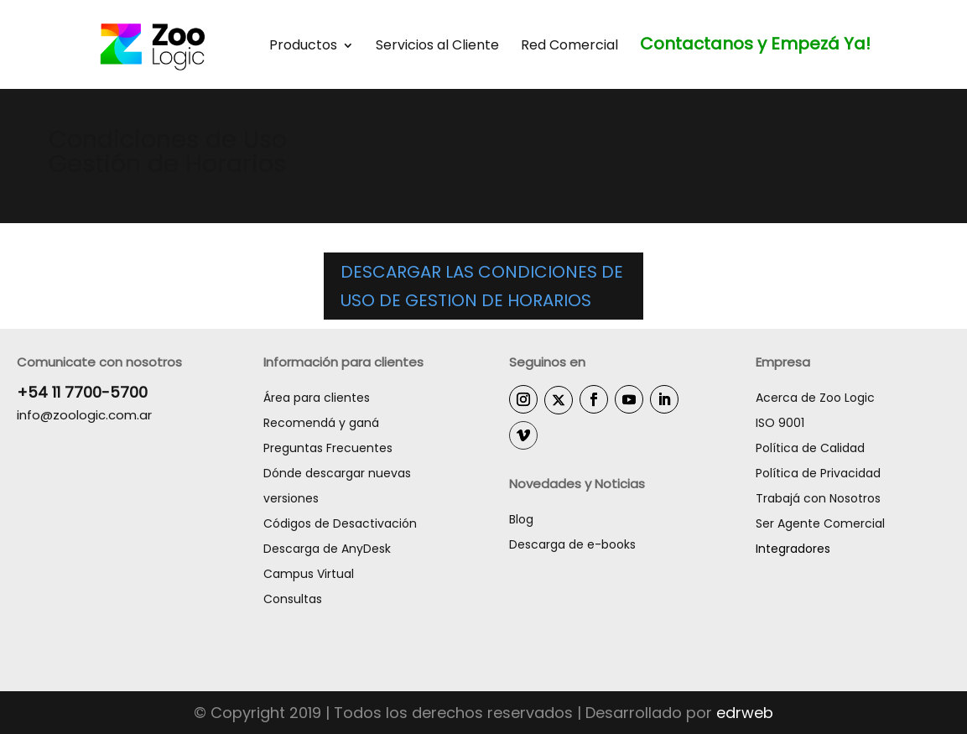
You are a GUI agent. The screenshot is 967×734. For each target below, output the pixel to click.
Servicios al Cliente (437, 47)
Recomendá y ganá (321, 422)
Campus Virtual (308, 573)
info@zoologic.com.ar (84, 415)
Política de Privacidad (818, 473)
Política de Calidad (810, 448)
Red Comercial (569, 47)
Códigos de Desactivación (340, 523)
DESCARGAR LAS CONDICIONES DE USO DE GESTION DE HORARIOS (482, 286)
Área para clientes (316, 397)
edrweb (744, 712)
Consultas (292, 599)
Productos (303, 47)
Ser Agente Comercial (820, 523)
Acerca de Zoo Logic (815, 397)
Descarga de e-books (572, 544)
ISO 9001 (780, 422)
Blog (521, 519)
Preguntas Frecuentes (328, 448)
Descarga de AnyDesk (327, 548)
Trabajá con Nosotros (818, 498)
